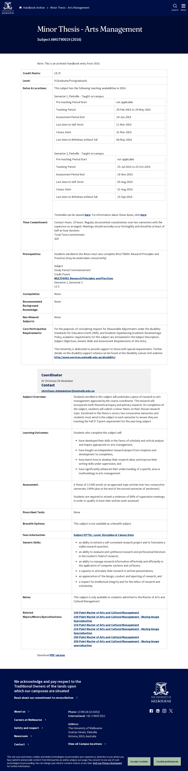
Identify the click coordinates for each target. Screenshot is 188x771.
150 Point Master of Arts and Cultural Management (106, 625)
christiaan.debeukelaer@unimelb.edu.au (68, 390)
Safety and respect (26, 728)
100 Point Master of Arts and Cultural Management (106, 612)
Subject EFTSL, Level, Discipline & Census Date (104, 535)
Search (175, 7)
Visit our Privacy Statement (107, 763)
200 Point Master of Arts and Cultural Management (106, 637)
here (88, 215)
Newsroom (21, 736)
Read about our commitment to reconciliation (43, 698)
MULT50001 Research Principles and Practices (83, 278)
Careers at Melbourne (28, 720)
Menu (183, 7)
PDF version (57, 655)
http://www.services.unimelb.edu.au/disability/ (85, 357)
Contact (19, 744)
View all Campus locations (85, 744)
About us (19, 711)
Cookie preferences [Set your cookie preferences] (167, 761)
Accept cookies (139, 761)
